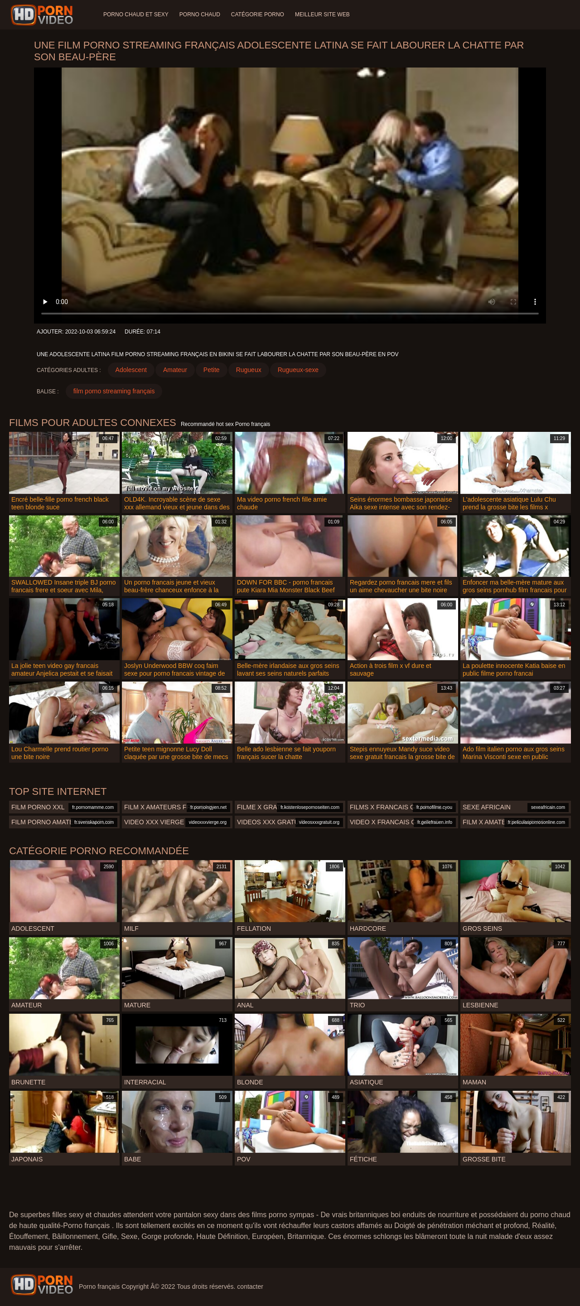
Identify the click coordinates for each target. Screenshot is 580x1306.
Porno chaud (199, 14)
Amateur (175, 369)
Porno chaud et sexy (136, 14)
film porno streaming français (114, 391)
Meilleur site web (322, 14)
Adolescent (131, 369)
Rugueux (248, 369)
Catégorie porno (257, 14)
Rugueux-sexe (298, 369)
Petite (211, 369)
